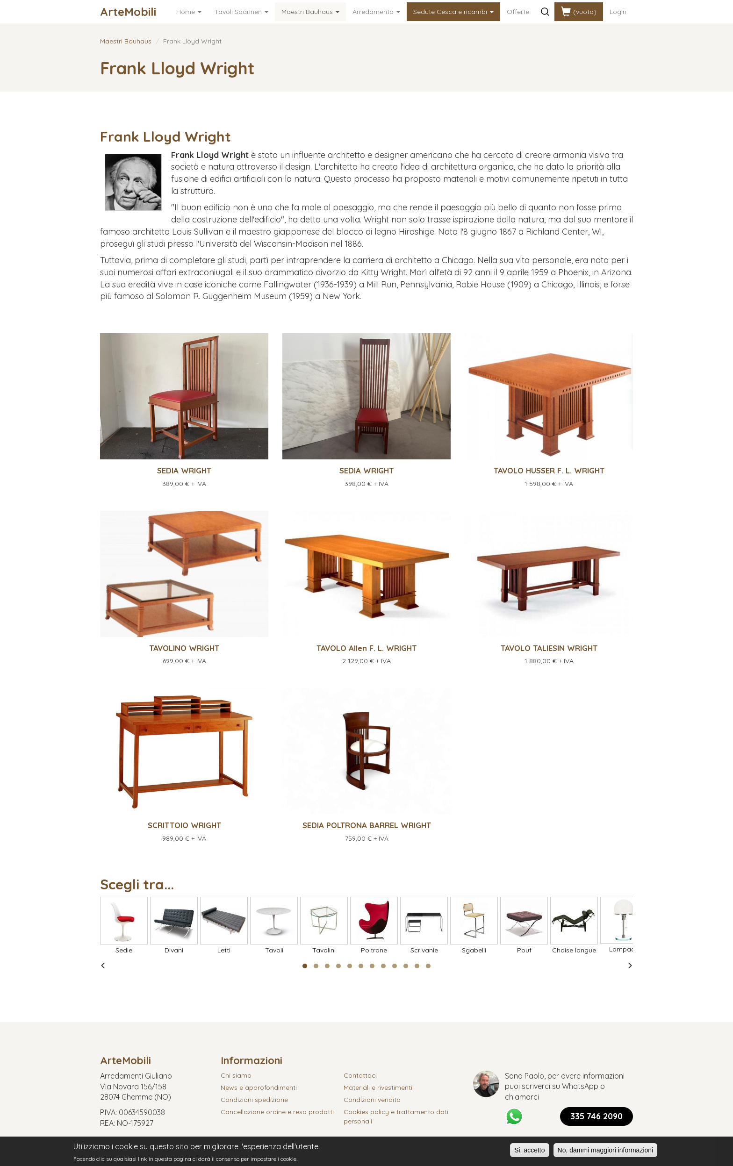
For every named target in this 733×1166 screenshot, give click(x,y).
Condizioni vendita (372, 1099)
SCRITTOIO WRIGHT (184, 825)
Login (618, 11)
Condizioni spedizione (254, 1099)
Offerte (518, 11)
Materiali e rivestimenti (378, 1087)
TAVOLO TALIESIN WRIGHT (549, 648)
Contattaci (360, 1075)
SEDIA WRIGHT (184, 470)
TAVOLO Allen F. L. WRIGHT (366, 648)
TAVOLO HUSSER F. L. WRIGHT (549, 470)
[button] (304, 966)
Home (188, 11)
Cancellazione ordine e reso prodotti (277, 1112)
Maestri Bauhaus (310, 11)
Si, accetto (529, 1152)
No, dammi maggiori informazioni (606, 1152)
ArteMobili (128, 12)
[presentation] (103, 966)
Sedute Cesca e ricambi (453, 11)
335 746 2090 (596, 1116)
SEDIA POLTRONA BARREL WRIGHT (366, 825)
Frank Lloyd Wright (165, 136)
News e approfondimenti (259, 1087)
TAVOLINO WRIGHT (184, 648)
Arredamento (376, 11)
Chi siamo (236, 1075)
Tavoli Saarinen (241, 11)
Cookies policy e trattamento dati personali (396, 1116)
